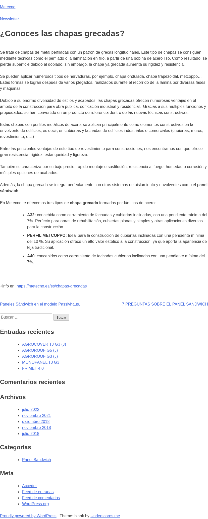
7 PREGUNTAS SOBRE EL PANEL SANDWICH (165, 304)
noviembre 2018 (36, 427)
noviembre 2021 (36, 415)
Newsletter (9, 19)
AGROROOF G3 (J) (40, 356)
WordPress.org (35, 504)
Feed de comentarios (41, 498)
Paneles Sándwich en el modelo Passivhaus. (40, 304)
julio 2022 (30, 409)
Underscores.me (105, 516)
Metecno (7, 7)
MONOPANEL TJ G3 (40, 362)
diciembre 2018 (35, 421)
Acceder (29, 486)
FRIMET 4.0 (33, 368)
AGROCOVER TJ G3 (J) (44, 344)
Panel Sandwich (36, 460)
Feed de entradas (38, 492)
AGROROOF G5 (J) (40, 350)
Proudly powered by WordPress (28, 516)
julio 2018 (30, 433)
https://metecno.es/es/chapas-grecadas (52, 286)
